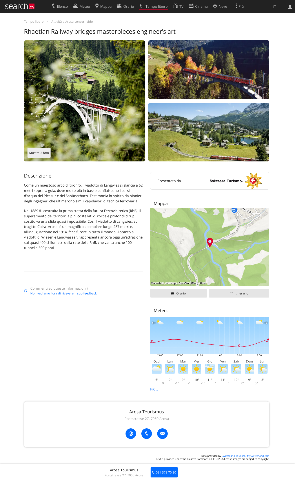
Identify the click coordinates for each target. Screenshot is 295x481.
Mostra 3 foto (39, 153)
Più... (154, 389)
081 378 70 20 (166, 472)
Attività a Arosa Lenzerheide (72, 21)
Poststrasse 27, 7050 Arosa (146, 418)
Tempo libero (34, 21)
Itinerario (241, 293)
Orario (181, 293)
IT (274, 6)
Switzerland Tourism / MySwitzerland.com (245, 455)
